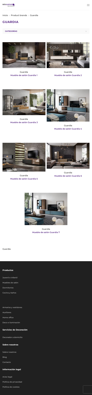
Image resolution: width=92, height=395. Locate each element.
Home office (8, 317)
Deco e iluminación (11, 322)
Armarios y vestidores (12, 307)
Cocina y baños (9, 293)
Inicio (5, 15)
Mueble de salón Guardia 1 (23, 75)
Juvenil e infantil (10, 277)
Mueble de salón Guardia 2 (68, 75)
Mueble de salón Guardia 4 (68, 129)
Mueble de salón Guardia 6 (68, 176)
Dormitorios (8, 288)
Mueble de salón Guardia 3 (24, 122)
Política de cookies (11, 387)
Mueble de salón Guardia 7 (46, 232)
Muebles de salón (10, 283)
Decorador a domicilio (12, 337)
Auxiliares (7, 312)
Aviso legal (7, 377)
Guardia (24, 72)
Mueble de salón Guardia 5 (24, 179)
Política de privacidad (12, 382)
